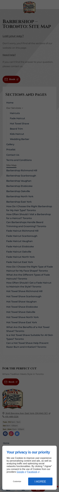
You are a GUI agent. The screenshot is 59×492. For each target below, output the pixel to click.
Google (20, 472)
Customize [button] (17, 481)
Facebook (32, 472)
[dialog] (29, 468)
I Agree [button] (40, 481)
